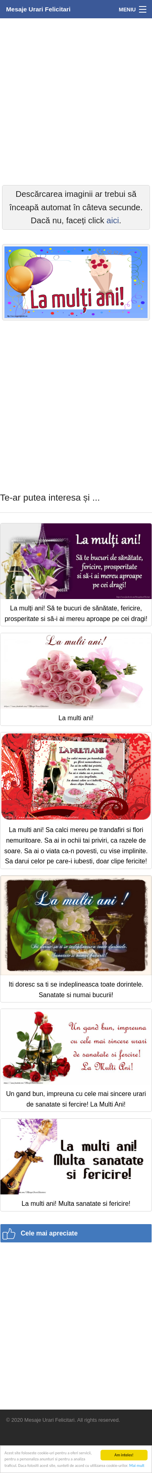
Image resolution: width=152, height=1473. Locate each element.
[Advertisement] (76, 100)
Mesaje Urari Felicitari (38, 9)
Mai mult (136, 1466)
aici (113, 220)
